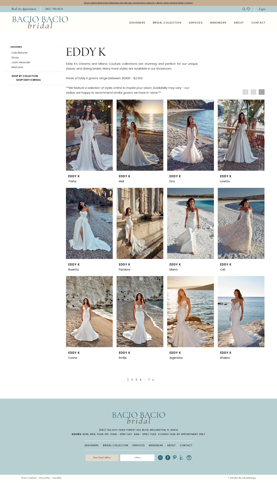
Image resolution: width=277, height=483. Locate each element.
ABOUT (171, 445)
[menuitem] (24, 9)
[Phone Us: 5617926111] (54, 9)
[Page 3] (135, 380)
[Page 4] (140, 380)
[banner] (40, 23)
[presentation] (89, 135)
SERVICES (138, 445)
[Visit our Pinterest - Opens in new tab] (180, 458)
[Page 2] (130, 380)
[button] (262, 9)
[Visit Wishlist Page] (248, 9)
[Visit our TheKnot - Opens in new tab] (187, 458)
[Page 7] (150, 380)
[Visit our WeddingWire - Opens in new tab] (195, 458)
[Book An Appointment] (24, 9)
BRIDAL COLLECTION (115, 445)
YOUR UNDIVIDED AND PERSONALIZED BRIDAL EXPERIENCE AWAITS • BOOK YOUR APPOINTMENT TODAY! (138, 3)
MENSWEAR (156, 445)
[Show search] (244, 9)
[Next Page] (155, 380)
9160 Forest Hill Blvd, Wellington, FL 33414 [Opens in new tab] (148, 430)
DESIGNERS (92, 445)
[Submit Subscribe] (140, 459)
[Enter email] (99, 459)
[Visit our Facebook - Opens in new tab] (173, 458)
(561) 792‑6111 (108, 430)
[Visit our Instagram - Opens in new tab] (166, 458)
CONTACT (186, 445)
